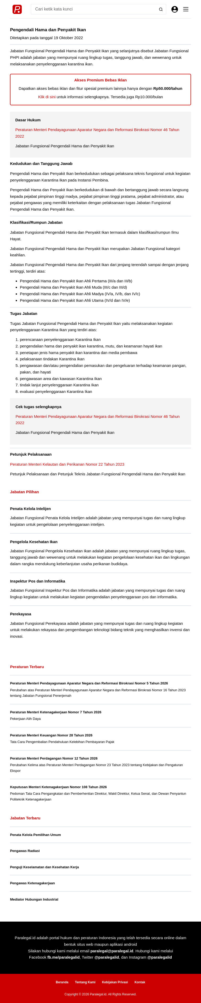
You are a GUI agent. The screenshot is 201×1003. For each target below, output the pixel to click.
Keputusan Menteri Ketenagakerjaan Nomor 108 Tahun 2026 (58, 787)
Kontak (140, 982)
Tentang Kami (85, 982)
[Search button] (161, 9)
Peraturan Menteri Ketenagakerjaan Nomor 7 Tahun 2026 (55, 712)
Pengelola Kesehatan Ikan (33, 542)
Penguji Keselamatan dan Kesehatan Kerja (44, 867)
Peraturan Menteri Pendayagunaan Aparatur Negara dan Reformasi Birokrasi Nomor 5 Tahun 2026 (89, 683)
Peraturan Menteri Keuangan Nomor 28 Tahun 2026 (51, 735)
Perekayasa (20, 614)
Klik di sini (47, 97)
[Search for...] (93, 9)
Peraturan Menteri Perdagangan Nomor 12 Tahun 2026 (53, 758)
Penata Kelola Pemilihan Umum (35, 835)
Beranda (62, 982)
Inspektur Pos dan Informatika (37, 581)
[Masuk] (174, 9)
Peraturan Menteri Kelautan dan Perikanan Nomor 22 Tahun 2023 (67, 464)
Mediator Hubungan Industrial (34, 899)
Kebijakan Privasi (115, 982)
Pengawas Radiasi (25, 851)
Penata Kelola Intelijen (30, 509)
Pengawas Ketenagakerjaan (32, 883)
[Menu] (185, 9)
